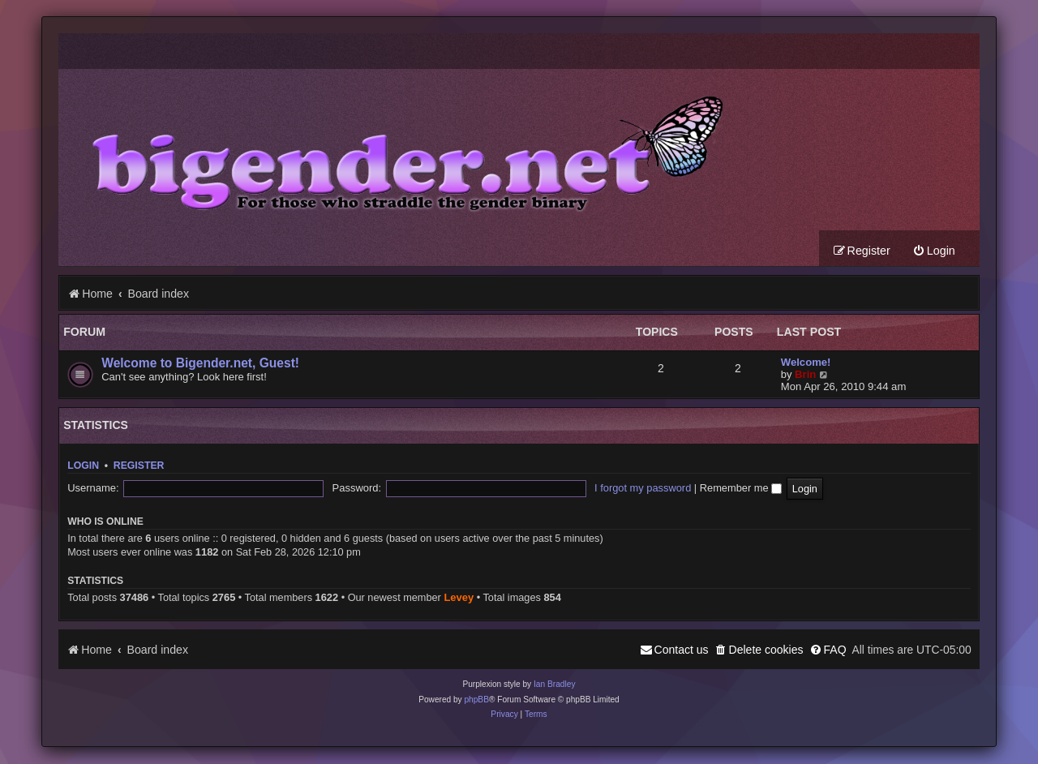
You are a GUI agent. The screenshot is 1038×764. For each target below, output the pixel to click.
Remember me (618, 489)
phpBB (476, 700)
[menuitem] (933, 251)
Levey (459, 598)
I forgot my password (520, 489)
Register (139, 466)
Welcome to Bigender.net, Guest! (200, 364)
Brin (805, 375)
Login (83, 466)
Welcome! (806, 363)
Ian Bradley (555, 684)
